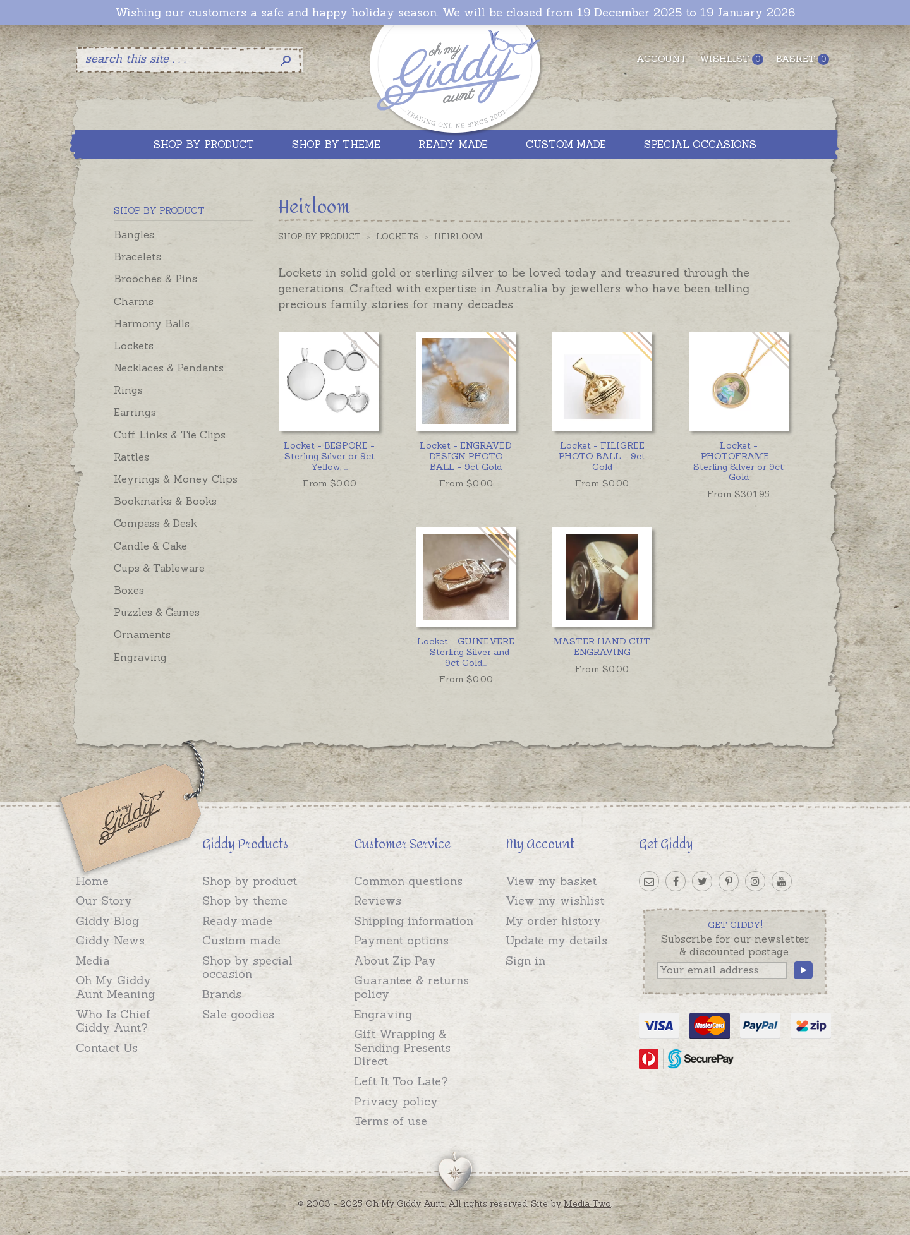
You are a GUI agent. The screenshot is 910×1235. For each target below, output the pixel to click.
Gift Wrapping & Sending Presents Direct (402, 1047)
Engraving (140, 657)
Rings (128, 389)
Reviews (377, 900)
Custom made (241, 940)
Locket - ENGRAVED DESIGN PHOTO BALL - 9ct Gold (466, 456)
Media (93, 960)
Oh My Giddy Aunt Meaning (115, 987)
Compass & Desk (155, 523)
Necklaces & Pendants (169, 367)
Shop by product (249, 881)
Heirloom (458, 236)
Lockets (134, 345)
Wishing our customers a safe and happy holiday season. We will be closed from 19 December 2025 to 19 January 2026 (455, 13)
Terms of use (390, 1121)
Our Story (104, 900)
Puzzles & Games (157, 612)
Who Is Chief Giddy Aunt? (113, 1021)
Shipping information (413, 920)
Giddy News (110, 940)
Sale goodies (238, 1014)
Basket (802, 59)
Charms (134, 301)
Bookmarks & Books (165, 501)
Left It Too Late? (401, 1081)
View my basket (551, 881)
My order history (553, 920)
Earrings (135, 412)
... (329, 456)
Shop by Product (319, 236)
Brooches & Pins (155, 278)
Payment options (401, 940)
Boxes (129, 590)
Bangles (134, 234)
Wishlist (731, 59)
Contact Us (107, 1047)
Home (92, 881)
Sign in (525, 960)
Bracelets (137, 256)
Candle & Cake (150, 545)
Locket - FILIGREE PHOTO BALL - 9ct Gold (602, 456)
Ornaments (142, 634)
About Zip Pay (395, 960)
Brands (221, 994)
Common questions (408, 881)
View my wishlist (555, 900)
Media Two (587, 1203)
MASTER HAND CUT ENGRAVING (602, 647)
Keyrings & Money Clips (176, 479)
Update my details (556, 940)
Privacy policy (396, 1101)
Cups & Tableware (159, 568)
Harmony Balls (152, 323)
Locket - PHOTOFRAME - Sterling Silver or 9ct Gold (738, 461)
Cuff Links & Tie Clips (170, 434)
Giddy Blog (107, 920)
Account (661, 58)
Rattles (131, 456)
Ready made (237, 920)
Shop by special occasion (247, 967)
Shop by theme (245, 900)
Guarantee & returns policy (411, 987)
